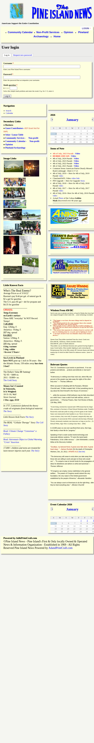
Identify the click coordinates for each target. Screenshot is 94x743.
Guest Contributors (14, 128)
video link (75, 178)
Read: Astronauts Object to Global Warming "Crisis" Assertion (22, 439)
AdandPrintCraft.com (60, 547)
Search (8, 110)
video (61, 176)
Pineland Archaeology (15, 148)
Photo (61, 198)
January (72, 120)
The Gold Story (10, 380)
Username (8, 63)
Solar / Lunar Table (14, 135)
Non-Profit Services (47, 32)
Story (83, 181)
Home (57, 36)
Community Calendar (20, 32)
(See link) (82, 452)
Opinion (68, 32)
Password (8, 74)
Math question (10, 85)
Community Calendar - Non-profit (22, 141)
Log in (7, 55)
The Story (7, 411)
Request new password (22, 55)
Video (76, 163)
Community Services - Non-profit (21, 138)
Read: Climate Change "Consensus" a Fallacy (20, 431)
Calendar (9, 113)
